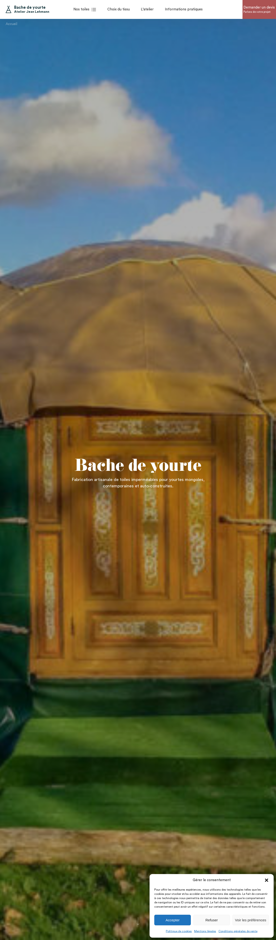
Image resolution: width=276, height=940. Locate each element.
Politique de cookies (179, 931)
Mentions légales (205, 931)
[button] (266, 880)
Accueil (11, 22)
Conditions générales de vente (237, 931)
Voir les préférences (250, 920)
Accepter (173, 920)
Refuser (211, 920)
